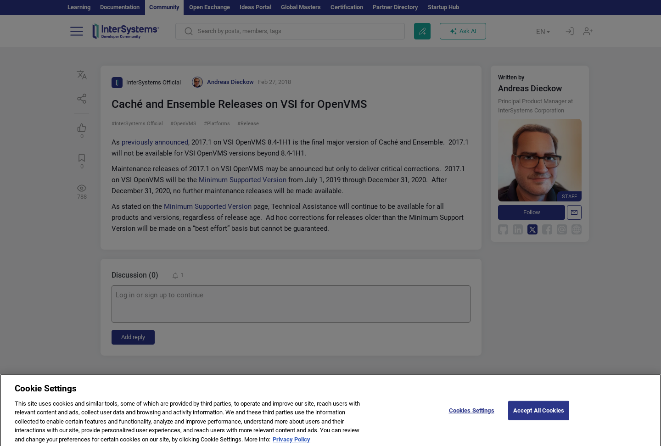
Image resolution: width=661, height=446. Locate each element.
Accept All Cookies (538, 414)
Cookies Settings (471, 414)
